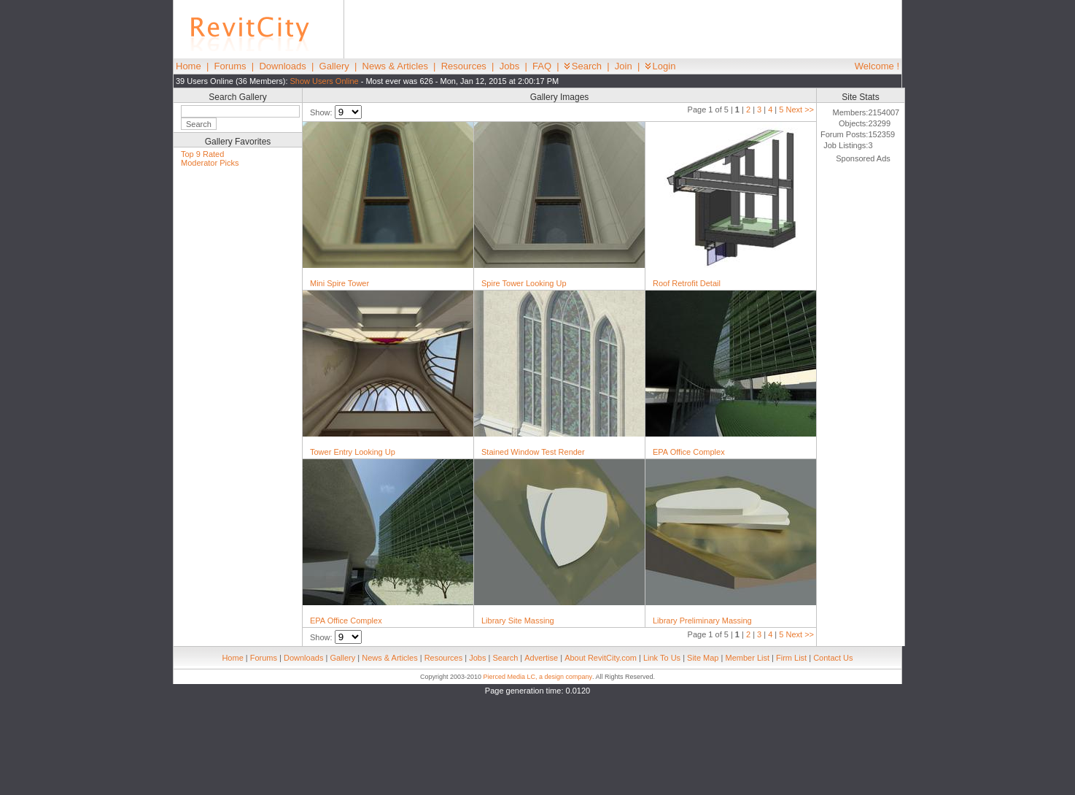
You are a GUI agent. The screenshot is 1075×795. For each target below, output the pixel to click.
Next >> (799, 109)
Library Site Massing (517, 620)
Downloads (282, 66)
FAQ (541, 66)
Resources (463, 66)
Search (583, 66)
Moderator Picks (209, 162)
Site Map (702, 657)
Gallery (334, 66)
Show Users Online (324, 81)
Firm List (791, 657)
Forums (230, 66)
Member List (747, 657)
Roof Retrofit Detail (687, 283)
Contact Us (833, 657)
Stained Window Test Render (533, 452)
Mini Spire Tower (339, 283)
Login (660, 66)
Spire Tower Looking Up (524, 283)
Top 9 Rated (202, 154)
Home (188, 66)
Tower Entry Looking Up (352, 452)
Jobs (509, 66)
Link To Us (661, 657)
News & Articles (395, 66)
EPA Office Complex (689, 452)
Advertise (541, 657)
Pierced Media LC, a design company (537, 676)
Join (623, 66)
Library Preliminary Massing (702, 620)
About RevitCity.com (600, 657)
